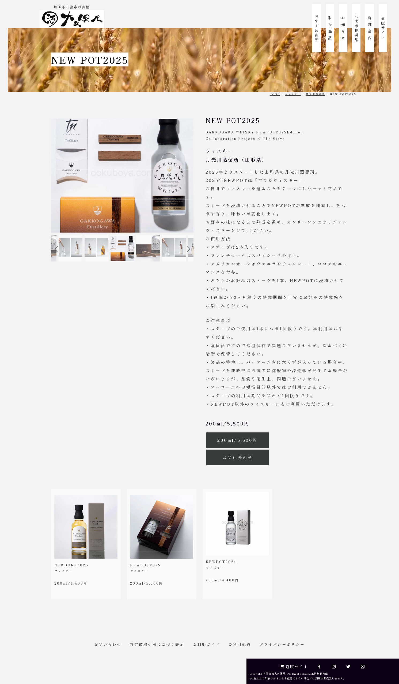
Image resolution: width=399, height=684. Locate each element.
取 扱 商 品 (330, 28)
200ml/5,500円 (237, 440)
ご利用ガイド (206, 644)
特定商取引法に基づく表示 (157, 644)
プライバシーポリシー (282, 644)
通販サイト (383, 28)
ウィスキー (293, 94)
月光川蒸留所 (315, 94)
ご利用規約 (239, 644)
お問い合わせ (237, 457)
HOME (275, 94)
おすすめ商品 (316, 28)
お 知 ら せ (343, 28)
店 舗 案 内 (369, 28)
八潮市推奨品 (356, 28)
